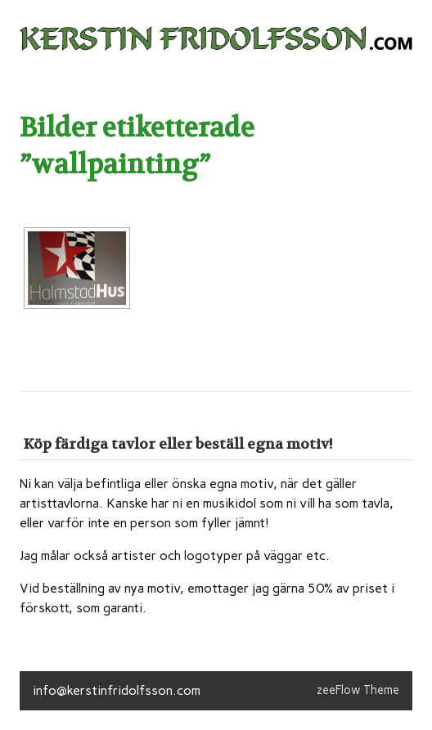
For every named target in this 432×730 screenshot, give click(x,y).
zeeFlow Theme (358, 690)
